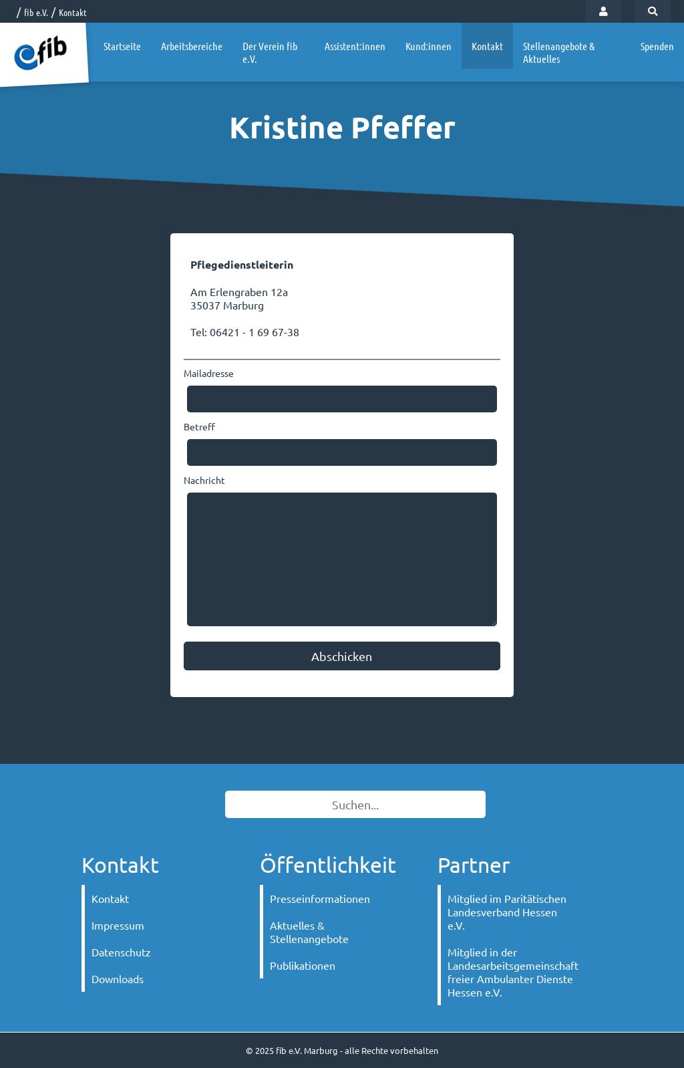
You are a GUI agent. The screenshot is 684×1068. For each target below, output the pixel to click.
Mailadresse (209, 373)
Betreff (199, 426)
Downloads (118, 978)
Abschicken (341, 656)
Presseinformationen (320, 898)
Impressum (118, 925)
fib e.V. (36, 12)
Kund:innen (428, 45)
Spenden (657, 45)
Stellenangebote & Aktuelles (558, 52)
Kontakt (73, 12)
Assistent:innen (355, 45)
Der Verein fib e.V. (269, 52)
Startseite (122, 45)
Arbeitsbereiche (191, 45)
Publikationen (302, 965)
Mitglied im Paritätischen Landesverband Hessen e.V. (507, 912)
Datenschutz (121, 951)
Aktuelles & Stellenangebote (309, 931)
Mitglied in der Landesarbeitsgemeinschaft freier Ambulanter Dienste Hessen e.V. (513, 971)
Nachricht (204, 480)
